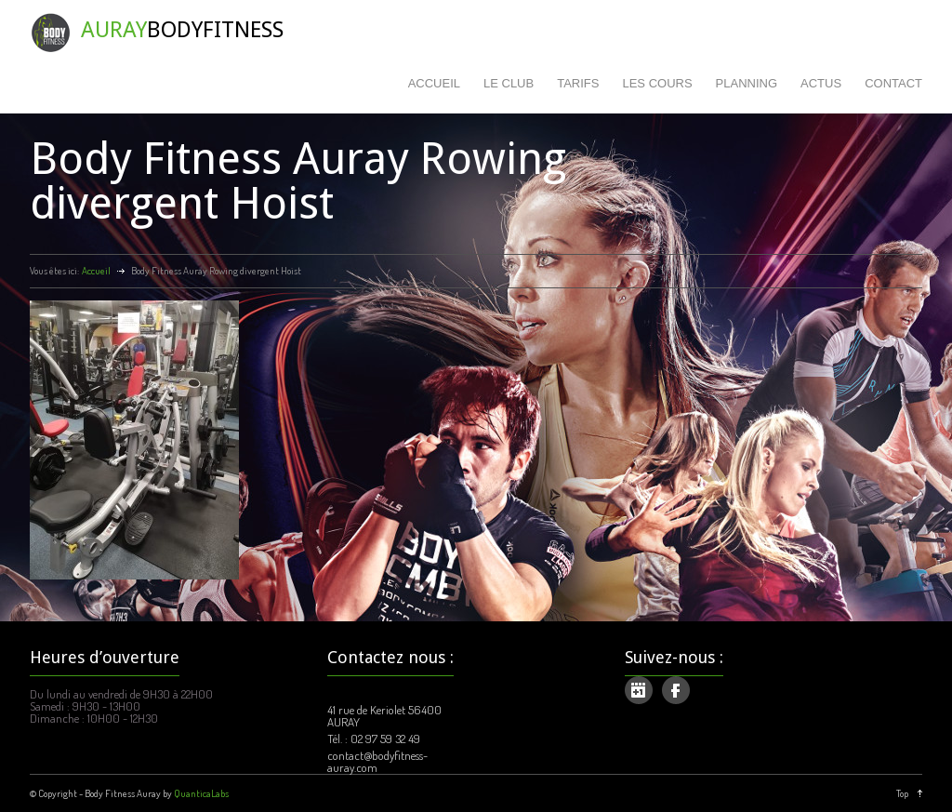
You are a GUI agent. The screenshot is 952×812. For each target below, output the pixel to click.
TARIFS (578, 83)
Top (902, 793)
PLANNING (746, 83)
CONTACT (893, 83)
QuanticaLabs (201, 793)
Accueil (96, 270)
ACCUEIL (434, 83)
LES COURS (657, 83)
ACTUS (820, 83)
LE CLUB (508, 83)
